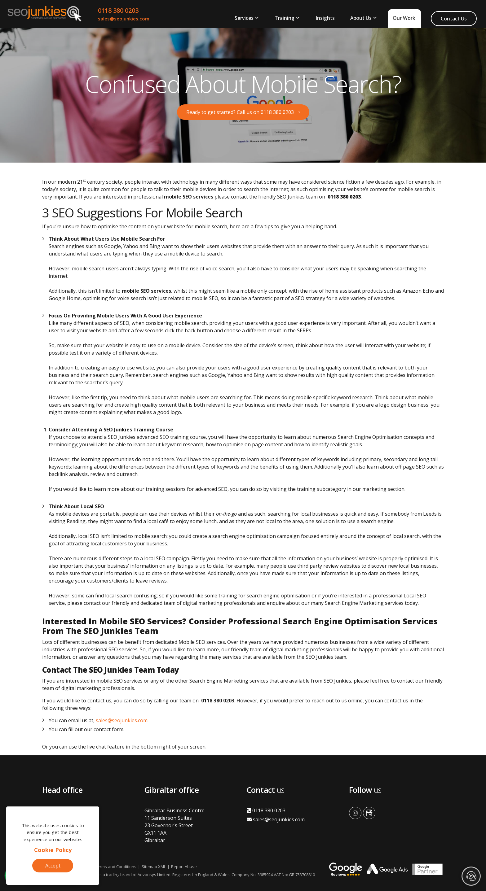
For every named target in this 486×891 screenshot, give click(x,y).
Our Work (404, 18)
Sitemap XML (154, 866)
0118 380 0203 (118, 10)
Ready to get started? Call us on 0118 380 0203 (240, 112)
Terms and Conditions (115, 866)
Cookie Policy (53, 850)
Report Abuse (184, 866)
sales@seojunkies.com (123, 18)
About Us (361, 18)
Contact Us (454, 18)
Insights (325, 18)
